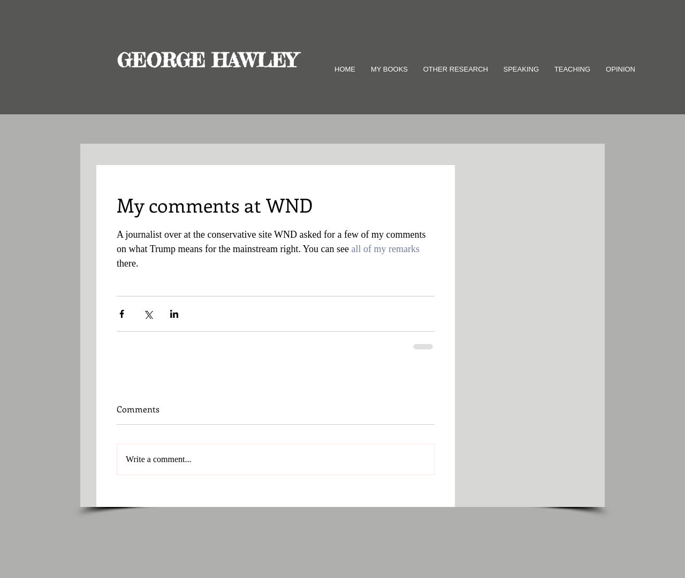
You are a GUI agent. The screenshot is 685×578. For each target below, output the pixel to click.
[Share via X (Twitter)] (148, 314)
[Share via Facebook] (122, 314)
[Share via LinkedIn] (174, 314)
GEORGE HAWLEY (207, 60)
